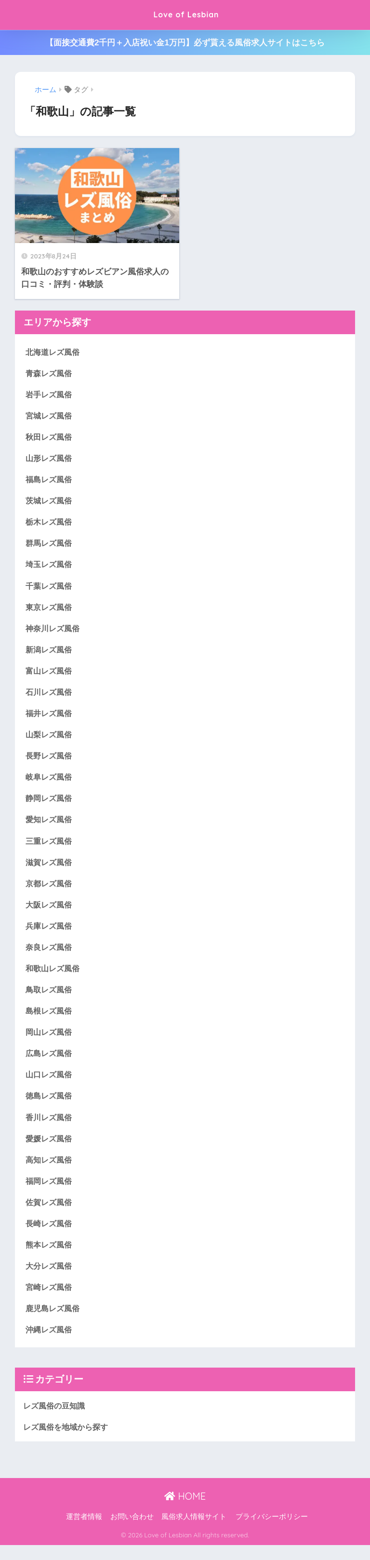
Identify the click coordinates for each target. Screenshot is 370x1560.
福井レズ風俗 (50, 718)
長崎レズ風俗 (50, 1235)
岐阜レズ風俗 (50, 782)
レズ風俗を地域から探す (68, 1441)
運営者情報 (84, 1531)
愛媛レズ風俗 (50, 1149)
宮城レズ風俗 (50, 416)
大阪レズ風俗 (50, 912)
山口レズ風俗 (50, 1084)
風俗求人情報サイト (193, 1531)
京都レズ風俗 (50, 890)
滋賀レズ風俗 (50, 869)
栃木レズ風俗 (50, 524)
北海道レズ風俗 (54, 351)
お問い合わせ (132, 1531)
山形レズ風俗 (50, 459)
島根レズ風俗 (50, 1020)
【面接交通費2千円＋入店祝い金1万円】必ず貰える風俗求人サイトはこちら (185, 42)
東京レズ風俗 (50, 610)
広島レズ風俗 (50, 1063)
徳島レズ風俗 (50, 1106)
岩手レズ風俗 (50, 394)
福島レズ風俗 (50, 481)
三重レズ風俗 (50, 847)
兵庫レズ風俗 (50, 933)
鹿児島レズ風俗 (54, 1321)
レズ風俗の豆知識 (56, 1419)
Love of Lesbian (186, 15)
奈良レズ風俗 (50, 955)
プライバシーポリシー (272, 1531)
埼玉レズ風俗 (50, 567)
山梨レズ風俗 (50, 739)
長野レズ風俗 (50, 761)
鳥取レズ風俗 (50, 998)
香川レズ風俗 (50, 1127)
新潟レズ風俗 (50, 653)
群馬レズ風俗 (50, 545)
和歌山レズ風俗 (54, 976)
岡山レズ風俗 (50, 1041)
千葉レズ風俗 (50, 588)
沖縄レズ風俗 (50, 1343)
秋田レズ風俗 (50, 438)
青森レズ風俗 (50, 373)
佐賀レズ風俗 (50, 1214)
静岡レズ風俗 (50, 804)
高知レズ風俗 (50, 1170)
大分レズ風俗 (50, 1278)
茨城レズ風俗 (50, 502)
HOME (185, 1511)
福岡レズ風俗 (50, 1192)
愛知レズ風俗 (50, 825)
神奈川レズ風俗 (54, 632)
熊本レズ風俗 (50, 1257)
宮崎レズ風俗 (50, 1300)
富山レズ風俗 (50, 674)
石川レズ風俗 (50, 696)
